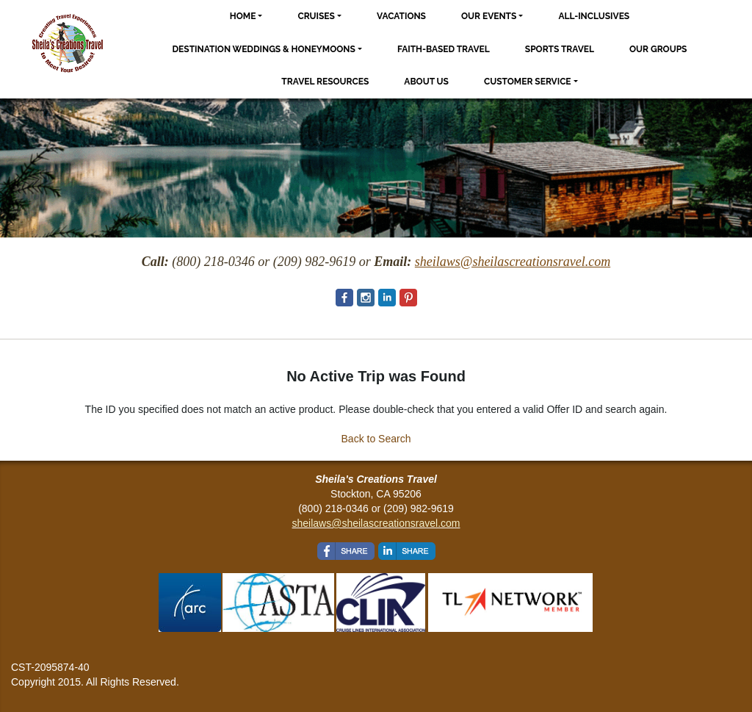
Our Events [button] (488, 16)
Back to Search (376, 439)
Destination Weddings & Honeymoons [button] (264, 49)
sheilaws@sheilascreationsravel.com (376, 523)
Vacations (401, 16)
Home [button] (243, 16)
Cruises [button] (316, 16)
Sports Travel (559, 49)
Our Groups (658, 49)
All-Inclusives (593, 16)
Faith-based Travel (443, 49)
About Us (426, 81)
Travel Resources (325, 81)
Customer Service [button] (527, 81)
